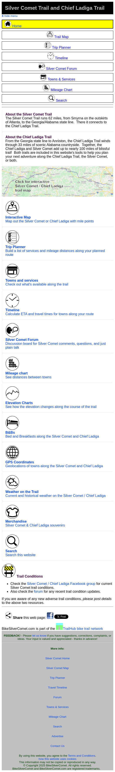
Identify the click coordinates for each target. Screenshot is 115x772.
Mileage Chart (57, 716)
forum (38, 591)
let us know (39, 635)
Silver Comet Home (57, 658)
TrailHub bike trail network (79, 629)
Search (57, 726)
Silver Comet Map (57, 668)
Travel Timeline (57, 687)
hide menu (10, 16)
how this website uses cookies (57, 759)
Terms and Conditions (81, 755)
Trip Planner (57, 677)
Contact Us (57, 746)
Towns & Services (57, 707)
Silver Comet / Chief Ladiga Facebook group (61, 584)
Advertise (57, 736)
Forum (57, 697)
